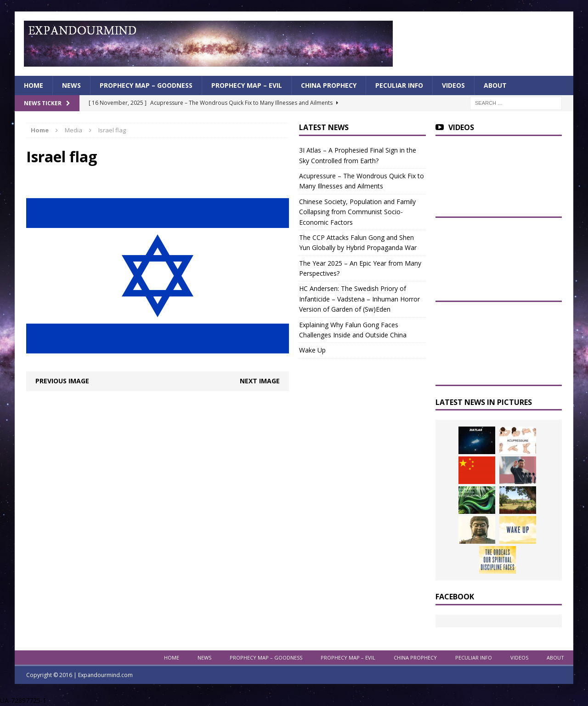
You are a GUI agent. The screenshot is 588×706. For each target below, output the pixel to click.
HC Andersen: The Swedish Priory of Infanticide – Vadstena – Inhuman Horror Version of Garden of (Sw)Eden (359, 298)
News (71, 85)
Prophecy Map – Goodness (146, 85)
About (495, 85)
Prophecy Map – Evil (246, 85)
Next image (260, 380)
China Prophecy (328, 85)
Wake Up (312, 350)
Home (33, 85)
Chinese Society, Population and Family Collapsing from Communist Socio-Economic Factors (357, 212)
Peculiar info (399, 85)
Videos (453, 85)
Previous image (62, 380)
